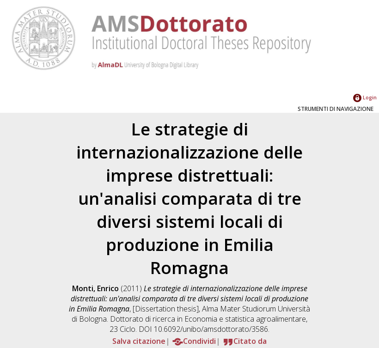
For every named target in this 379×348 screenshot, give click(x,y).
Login (365, 97)
